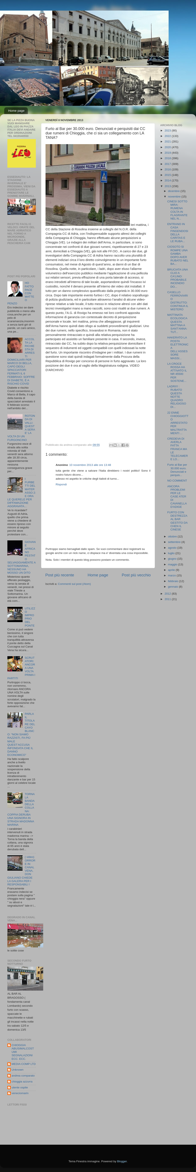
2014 (168, 180)
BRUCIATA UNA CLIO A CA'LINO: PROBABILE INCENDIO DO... (177, 278)
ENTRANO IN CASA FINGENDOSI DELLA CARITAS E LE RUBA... (177, 232)
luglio (171, 553)
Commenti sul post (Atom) (74, 583)
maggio (173, 564)
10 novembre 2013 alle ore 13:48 (90, 465)
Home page (16, 110)
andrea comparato (23, 1075)
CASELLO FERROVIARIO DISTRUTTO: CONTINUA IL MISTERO (177, 301)
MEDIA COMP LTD (24, 1064)
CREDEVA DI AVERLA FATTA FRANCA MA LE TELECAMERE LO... (177, 449)
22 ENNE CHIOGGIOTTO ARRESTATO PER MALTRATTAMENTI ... (178, 423)
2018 (168, 158)
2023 (168, 130)
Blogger (122, 1161)
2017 (168, 164)
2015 (168, 175)
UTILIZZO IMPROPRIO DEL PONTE (30, 617)
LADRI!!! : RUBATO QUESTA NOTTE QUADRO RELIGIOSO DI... (176, 397)
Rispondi (61, 484)
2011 (168, 599)
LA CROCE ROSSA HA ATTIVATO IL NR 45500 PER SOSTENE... (177, 372)
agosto (172, 547)
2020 (168, 147)
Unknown (17, 1069)
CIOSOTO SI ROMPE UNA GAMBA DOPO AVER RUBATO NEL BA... (177, 255)
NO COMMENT (177, 480)
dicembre (174, 191)
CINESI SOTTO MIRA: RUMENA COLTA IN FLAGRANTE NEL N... (177, 210)
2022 (168, 136)
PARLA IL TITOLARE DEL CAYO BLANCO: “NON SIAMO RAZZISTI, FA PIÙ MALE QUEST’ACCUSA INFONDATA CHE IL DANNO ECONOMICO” (21, 734)
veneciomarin (20, 1093)
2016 (168, 169)
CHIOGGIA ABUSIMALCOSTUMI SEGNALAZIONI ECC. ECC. (23, 1052)
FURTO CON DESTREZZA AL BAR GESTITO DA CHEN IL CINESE (177, 521)
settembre (174, 542)
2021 (168, 141)
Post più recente (59, 575)
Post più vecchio (136, 575)
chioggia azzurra (22, 1081)
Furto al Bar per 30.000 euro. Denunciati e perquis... (177, 470)
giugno (172, 558)
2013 (168, 186)
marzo (172, 575)
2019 (168, 152)
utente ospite (20, 1087)
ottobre (173, 536)
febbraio (173, 581)
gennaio (173, 586)
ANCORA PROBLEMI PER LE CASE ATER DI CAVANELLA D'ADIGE (177, 496)
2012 (168, 593)
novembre (174, 196)
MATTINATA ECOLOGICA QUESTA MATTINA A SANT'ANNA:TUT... (177, 323)
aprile (172, 570)
